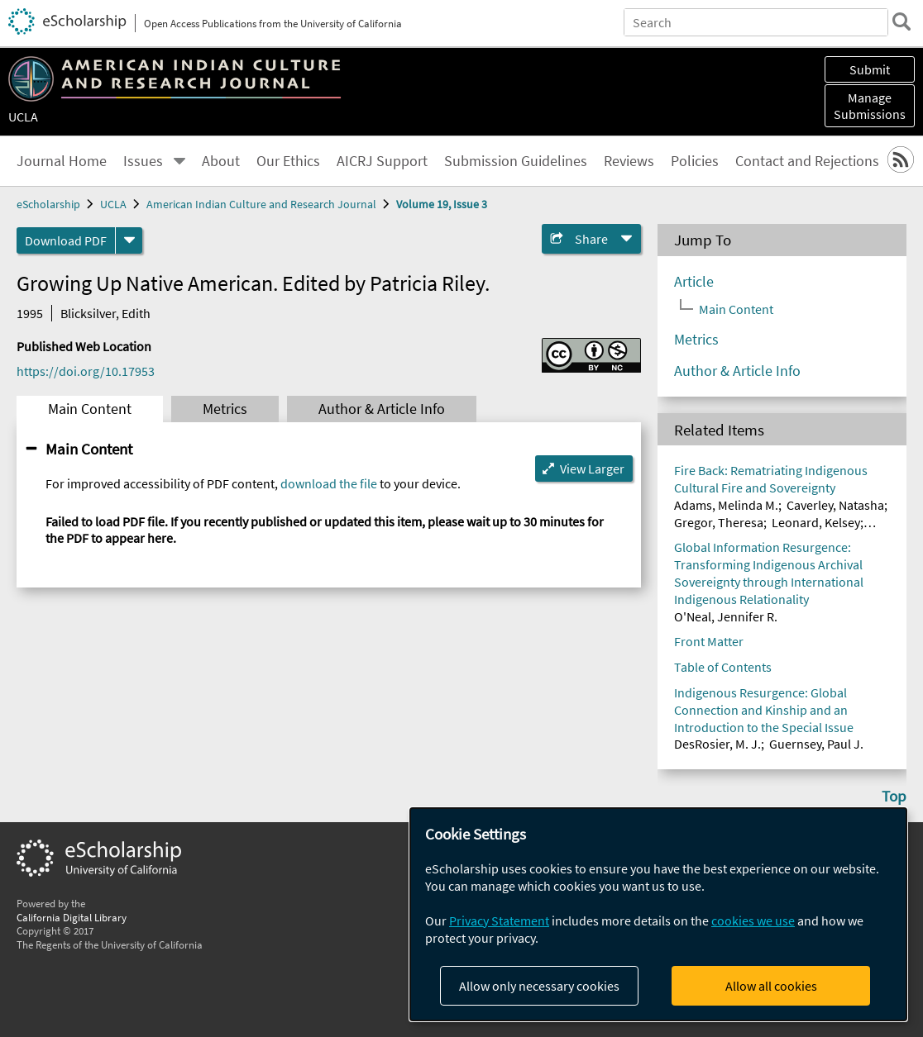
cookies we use (753, 920)
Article (694, 282)
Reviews (629, 161)
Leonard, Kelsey (816, 522)
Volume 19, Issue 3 (441, 204)
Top (894, 796)
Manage (870, 105)
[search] (901, 21)
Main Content (90, 409)
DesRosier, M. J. (717, 743)
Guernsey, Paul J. (816, 743)
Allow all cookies (771, 986)
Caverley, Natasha (835, 505)
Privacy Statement (499, 920)
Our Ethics (288, 161)
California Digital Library (72, 917)
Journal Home (62, 161)
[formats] (129, 240)
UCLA (23, 116)
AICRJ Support (382, 161)
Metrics (225, 409)
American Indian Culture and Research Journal (261, 204)
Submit (869, 69)
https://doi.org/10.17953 (86, 371)
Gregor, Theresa (718, 522)
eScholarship (48, 204)
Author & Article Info (381, 409)
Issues (143, 161)
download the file (328, 483)
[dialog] (658, 914)
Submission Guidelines (515, 161)
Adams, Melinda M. (726, 505)
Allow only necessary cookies (539, 986)
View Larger (592, 468)
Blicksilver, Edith (105, 313)
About (221, 161)
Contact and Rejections (807, 161)
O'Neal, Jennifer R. (725, 616)
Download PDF (66, 240)
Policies (695, 161)
